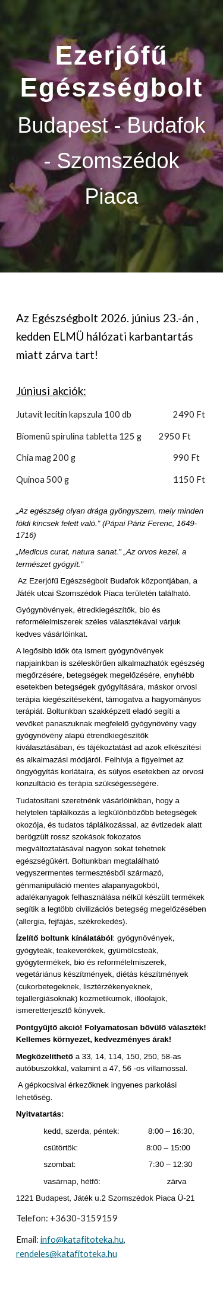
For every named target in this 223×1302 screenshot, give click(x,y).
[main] (111, 136)
